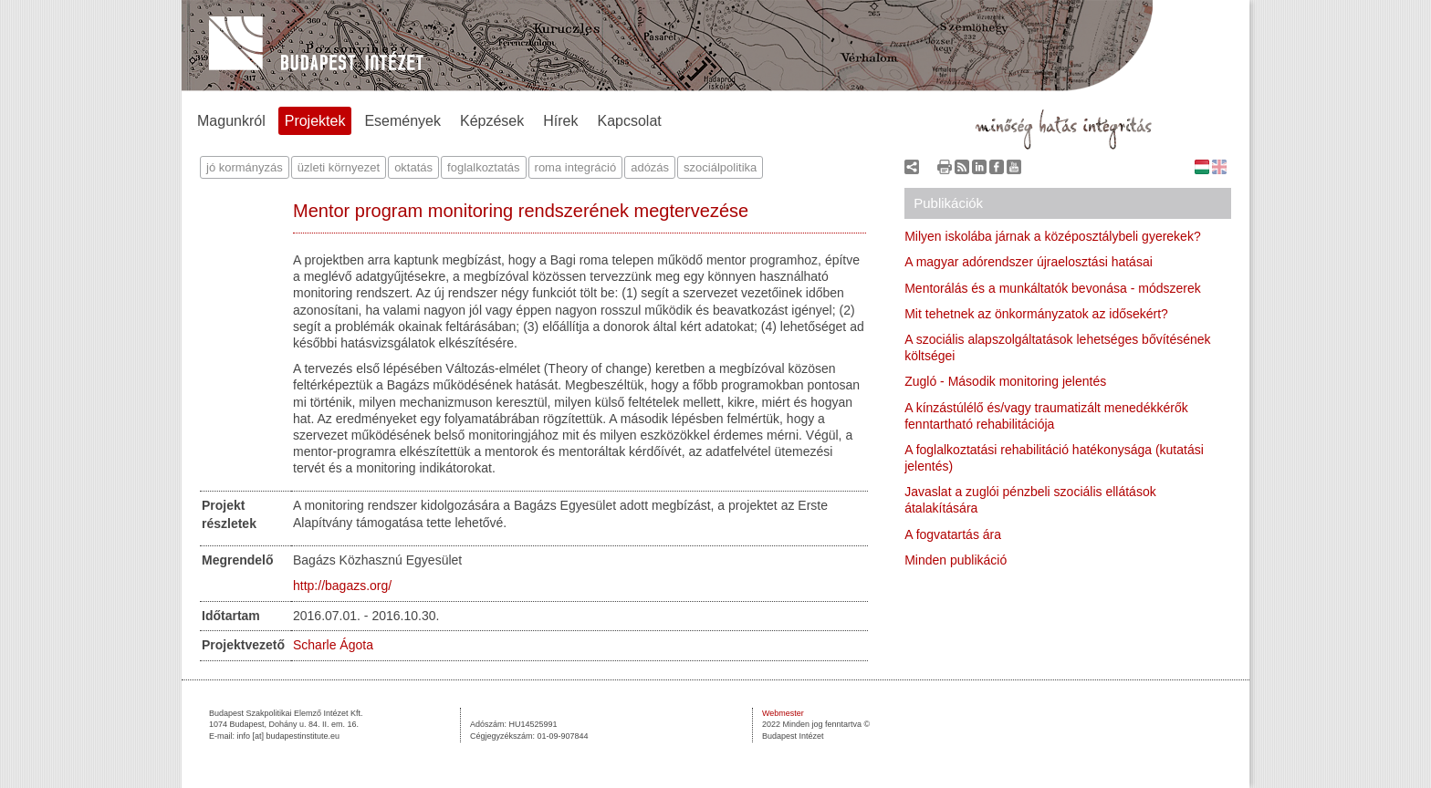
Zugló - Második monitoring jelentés (1005, 381)
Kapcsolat (630, 121)
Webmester (783, 713)
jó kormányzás (244, 167)
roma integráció (576, 167)
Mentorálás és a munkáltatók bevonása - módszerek (1052, 288)
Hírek (560, 121)
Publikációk (948, 203)
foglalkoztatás (483, 167)
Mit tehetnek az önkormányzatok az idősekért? (1036, 313)
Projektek (315, 121)
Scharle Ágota (333, 645)
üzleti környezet (339, 167)
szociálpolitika (720, 167)
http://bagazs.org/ (342, 585)
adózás (650, 167)
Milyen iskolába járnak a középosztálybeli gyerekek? (1052, 236)
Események (402, 121)
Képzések (492, 121)
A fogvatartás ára (952, 534)
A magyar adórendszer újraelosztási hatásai (1028, 261)
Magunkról (231, 121)
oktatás (413, 167)
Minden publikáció (955, 560)
